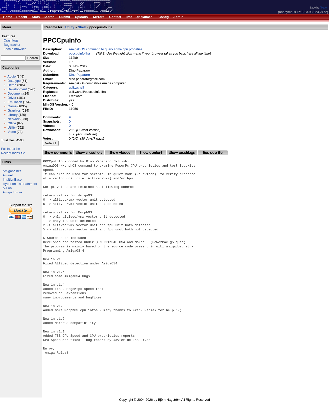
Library (13, 115)
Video (12, 132)
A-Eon (7, 188)
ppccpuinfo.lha (79, 53)
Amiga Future (12, 192)
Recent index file (13, 153)
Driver (12, 98)
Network (14, 119)
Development (17, 89)
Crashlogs (9, 40)
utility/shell (76, 87)
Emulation (15, 102)
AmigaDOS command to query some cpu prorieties (105, 49)
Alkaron (323, 7)
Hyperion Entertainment (20, 184)
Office (12, 123)
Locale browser (13, 49)
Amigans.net (12, 171)
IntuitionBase (12, 179)
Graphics (14, 110)
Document (15, 93)
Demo (12, 85)
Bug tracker (10, 45)
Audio (12, 76)
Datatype (14, 81)
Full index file (10, 149)
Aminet (8, 175)
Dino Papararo (79, 75)
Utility (12, 127)
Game (12, 106)
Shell (82, 27)
